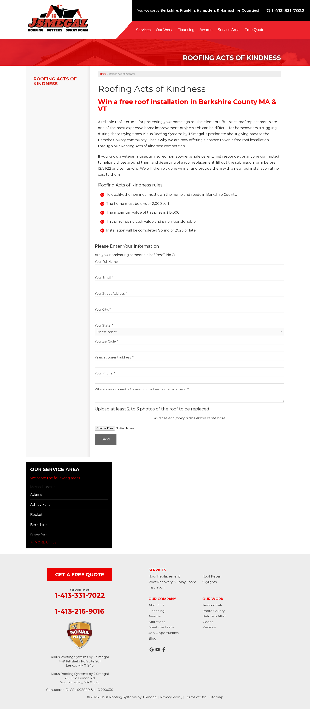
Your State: (104, 325)
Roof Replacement (164, 576)
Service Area (228, 30)
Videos (207, 622)
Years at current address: (114, 357)
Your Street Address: (111, 294)
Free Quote (254, 30)
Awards (206, 30)
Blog (152, 638)
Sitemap (216, 697)
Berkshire (38, 525)
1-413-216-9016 (79, 611)
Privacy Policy (171, 697)
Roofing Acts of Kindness (55, 81)
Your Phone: (105, 373)
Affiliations (157, 622)
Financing (186, 30)
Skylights (209, 582)
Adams (36, 494)
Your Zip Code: (106, 341)
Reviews (209, 627)
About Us (156, 605)
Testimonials (212, 605)
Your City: (103, 309)
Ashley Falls (40, 504)
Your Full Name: (107, 262)
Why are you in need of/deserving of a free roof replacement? (142, 389)
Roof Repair (212, 576)
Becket (36, 515)
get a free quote (79, 575)
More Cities (46, 542)
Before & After (214, 616)
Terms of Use (196, 697)
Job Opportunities (163, 633)
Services (143, 30)
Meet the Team (161, 627)
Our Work (164, 30)
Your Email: (104, 278)
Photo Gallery (213, 611)
